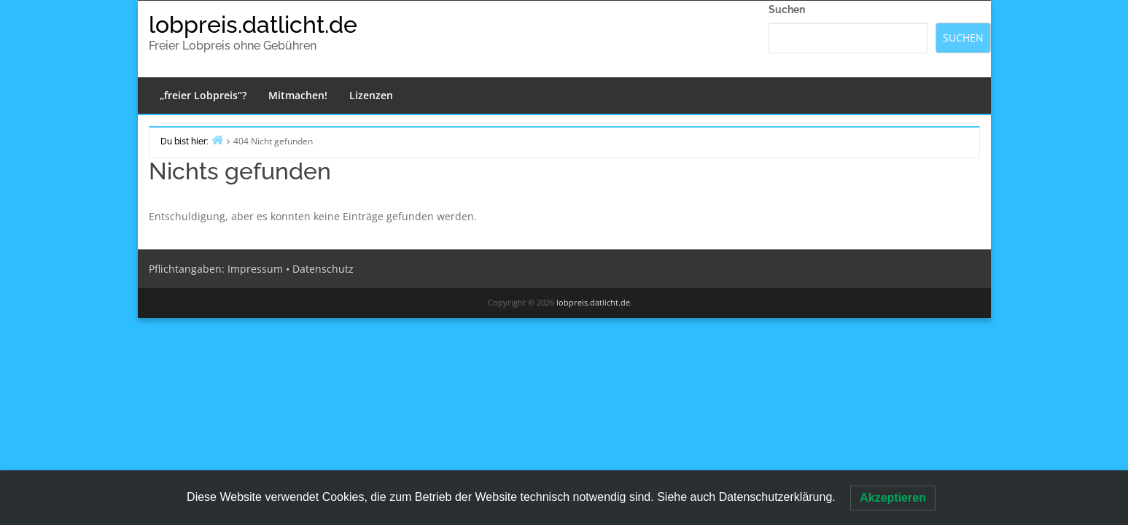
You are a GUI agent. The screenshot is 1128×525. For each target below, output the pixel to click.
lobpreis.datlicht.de (253, 24)
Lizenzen (371, 95)
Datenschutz (323, 269)
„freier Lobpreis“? (203, 95)
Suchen (787, 9)
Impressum (255, 269)
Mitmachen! (297, 95)
